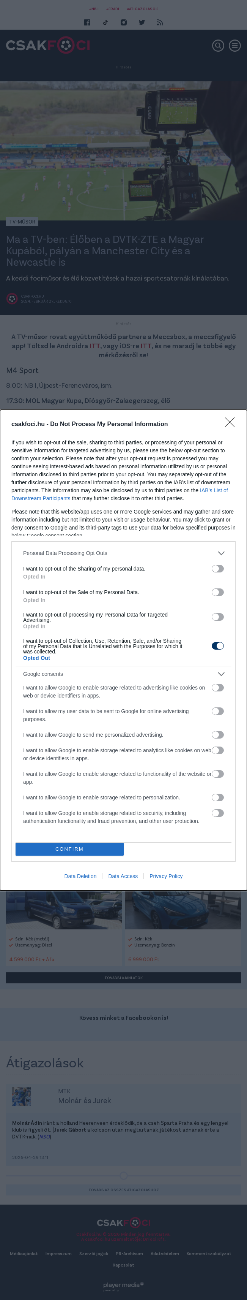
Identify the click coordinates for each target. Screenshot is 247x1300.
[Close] (232, 424)
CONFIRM (69, 849)
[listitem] (123, 553)
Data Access (123, 876)
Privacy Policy (165, 876)
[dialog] (123, 650)
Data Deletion (81, 876)
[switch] (218, 568)
